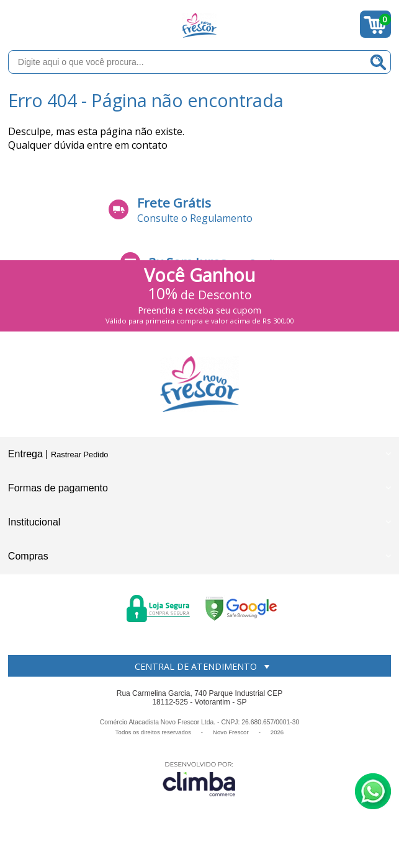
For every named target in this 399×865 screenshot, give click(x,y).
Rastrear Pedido (79, 454)
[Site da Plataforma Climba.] (199, 778)
